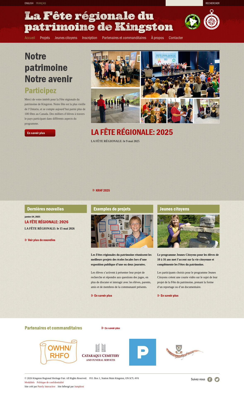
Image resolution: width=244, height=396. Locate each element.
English (29, 3)
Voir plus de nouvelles (41, 240)
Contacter (176, 37)
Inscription (89, 37)
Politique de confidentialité (50, 382)
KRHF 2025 (103, 190)
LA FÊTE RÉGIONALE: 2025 (132, 132)
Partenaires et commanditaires (124, 37)
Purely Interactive (46, 386)
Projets (45, 37)
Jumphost (79, 386)
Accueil (30, 37)
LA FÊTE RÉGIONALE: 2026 (46, 222)
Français (41, 3)
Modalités (30, 382)
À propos (157, 37)
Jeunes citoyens (66, 37)
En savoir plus (36, 133)
